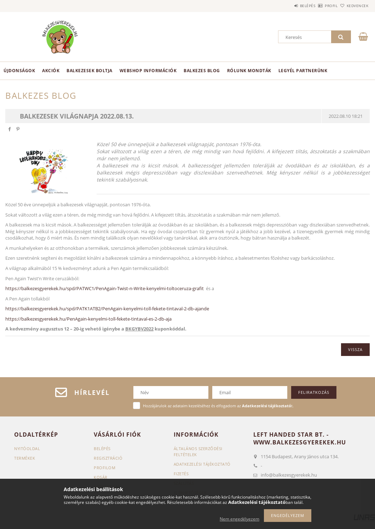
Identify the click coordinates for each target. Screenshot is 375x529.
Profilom (104, 467)
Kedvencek (353, 5)
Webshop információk (148, 71)
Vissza (355, 349)
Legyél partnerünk (303, 71)
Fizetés (181, 473)
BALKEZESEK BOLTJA (89, 71)
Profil (319, 5)
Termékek (24, 458)
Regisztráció (108, 458)
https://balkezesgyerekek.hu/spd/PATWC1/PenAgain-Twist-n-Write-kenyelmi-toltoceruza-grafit (104, 288)
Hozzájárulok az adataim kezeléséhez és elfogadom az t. (218, 405)
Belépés (288, 5)
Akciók (50, 71)
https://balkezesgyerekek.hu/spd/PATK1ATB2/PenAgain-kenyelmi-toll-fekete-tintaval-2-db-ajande (107, 308)
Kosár (101, 477)
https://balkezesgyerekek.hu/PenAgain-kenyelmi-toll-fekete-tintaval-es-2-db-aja (88, 319)
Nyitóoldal (27, 448)
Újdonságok (19, 71)
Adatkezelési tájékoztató (202, 464)
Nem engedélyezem (239, 519)
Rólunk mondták (249, 71)
